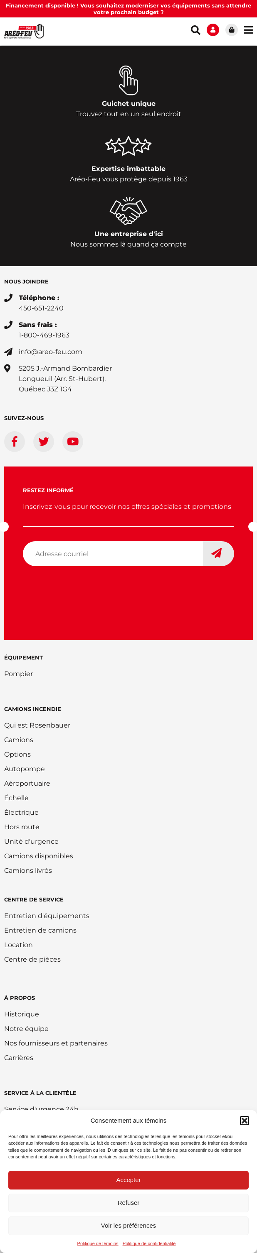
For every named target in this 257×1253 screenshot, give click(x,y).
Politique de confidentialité (149, 1243)
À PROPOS (19, 997)
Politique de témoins (98, 1243)
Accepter (128, 1179)
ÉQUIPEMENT (23, 657)
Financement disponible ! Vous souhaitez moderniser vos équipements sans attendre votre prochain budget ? (128, 8)
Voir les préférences (128, 1225)
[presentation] (86, 589)
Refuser (129, 1202)
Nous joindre (26, 281)
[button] (244, 1120)
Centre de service (34, 899)
